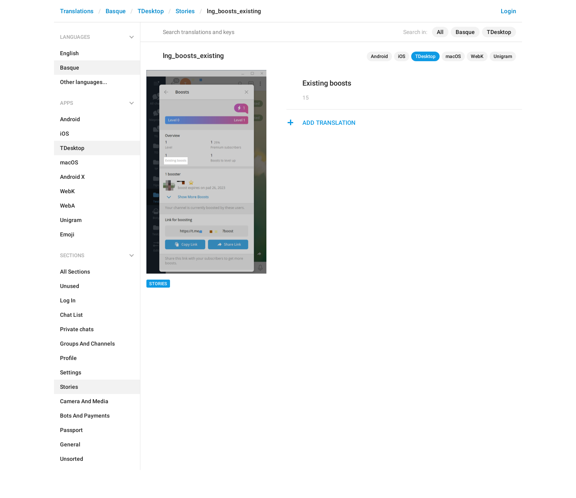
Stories (185, 11)
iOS (401, 56)
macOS (453, 56)
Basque (116, 11)
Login (508, 11)
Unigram (503, 56)
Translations (77, 11)
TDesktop (151, 11)
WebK (477, 56)
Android (379, 56)
